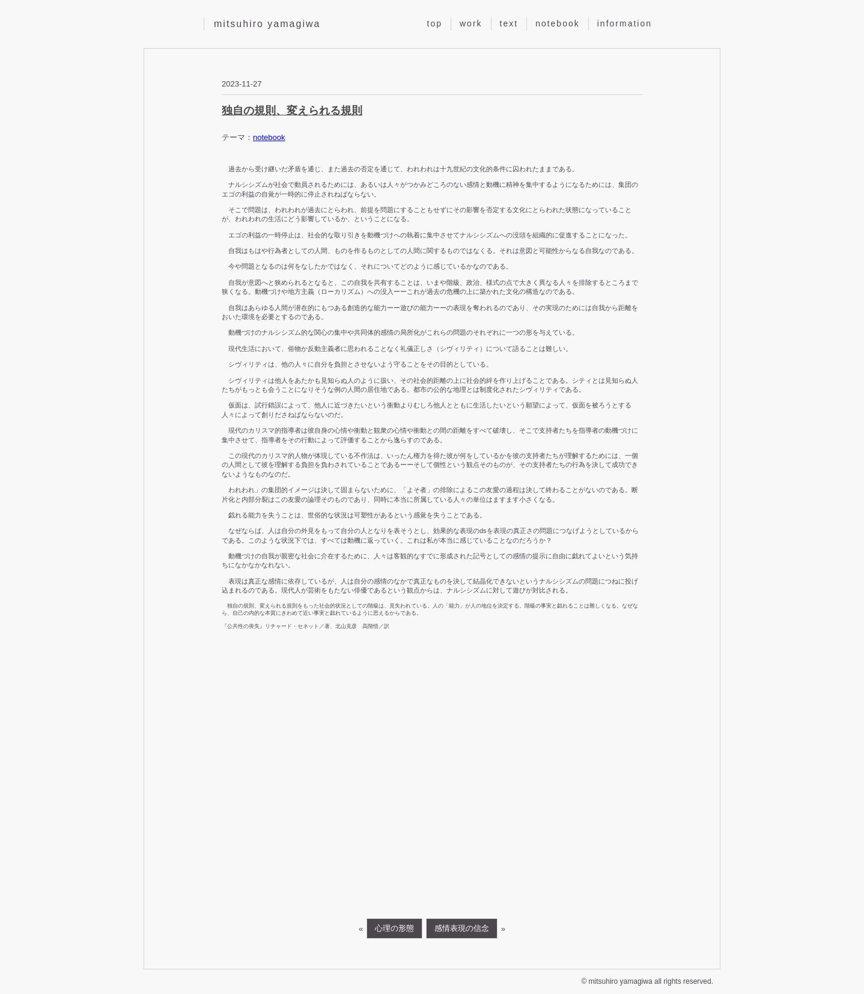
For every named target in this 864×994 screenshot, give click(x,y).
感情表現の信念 (461, 928)
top (434, 23)
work (471, 23)
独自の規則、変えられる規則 (292, 111)
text (509, 23)
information (624, 23)
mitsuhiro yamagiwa (267, 24)
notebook (557, 23)
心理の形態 (394, 928)
